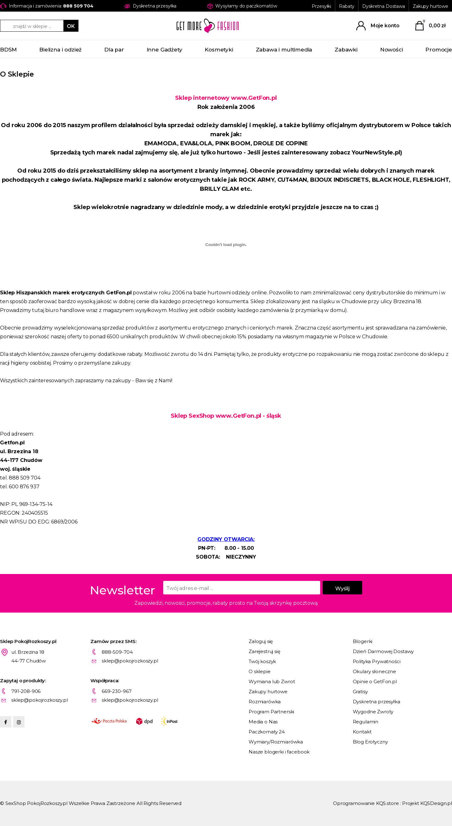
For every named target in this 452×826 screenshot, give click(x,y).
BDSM (8, 49)
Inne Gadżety (164, 49)
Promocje (438, 49)
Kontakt (362, 732)
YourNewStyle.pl (376, 152)
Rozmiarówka (265, 702)
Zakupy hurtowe (430, 6)
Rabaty (346, 6)
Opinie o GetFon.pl (375, 681)
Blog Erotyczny (370, 742)
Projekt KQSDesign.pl (427, 803)
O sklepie (260, 671)
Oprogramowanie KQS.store (366, 803)
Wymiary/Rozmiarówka (276, 742)
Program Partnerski (271, 712)
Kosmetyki (219, 49)
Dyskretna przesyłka (376, 702)
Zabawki (346, 49)
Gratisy (360, 692)
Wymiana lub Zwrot (272, 681)
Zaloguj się (261, 641)
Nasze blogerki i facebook (279, 752)
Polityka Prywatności (377, 661)
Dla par (114, 49)
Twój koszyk (262, 661)
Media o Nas (263, 722)
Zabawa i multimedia (284, 49)
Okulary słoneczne (374, 671)
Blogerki (363, 641)
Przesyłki (321, 6)
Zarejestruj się (264, 651)
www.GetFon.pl (254, 97)
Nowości (391, 49)
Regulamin (366, 722)
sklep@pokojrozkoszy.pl (130, 661)
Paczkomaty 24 (267, 732)
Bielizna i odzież (60, 49)
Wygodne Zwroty (373, 712)
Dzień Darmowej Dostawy (383, 651)
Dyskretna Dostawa (383, 6)
